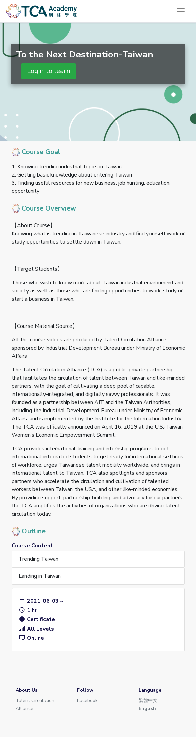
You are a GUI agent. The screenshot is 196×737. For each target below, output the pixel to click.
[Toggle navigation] (181, 11)
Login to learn (48, 71)
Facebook (87, 700)
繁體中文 (148, 700)
